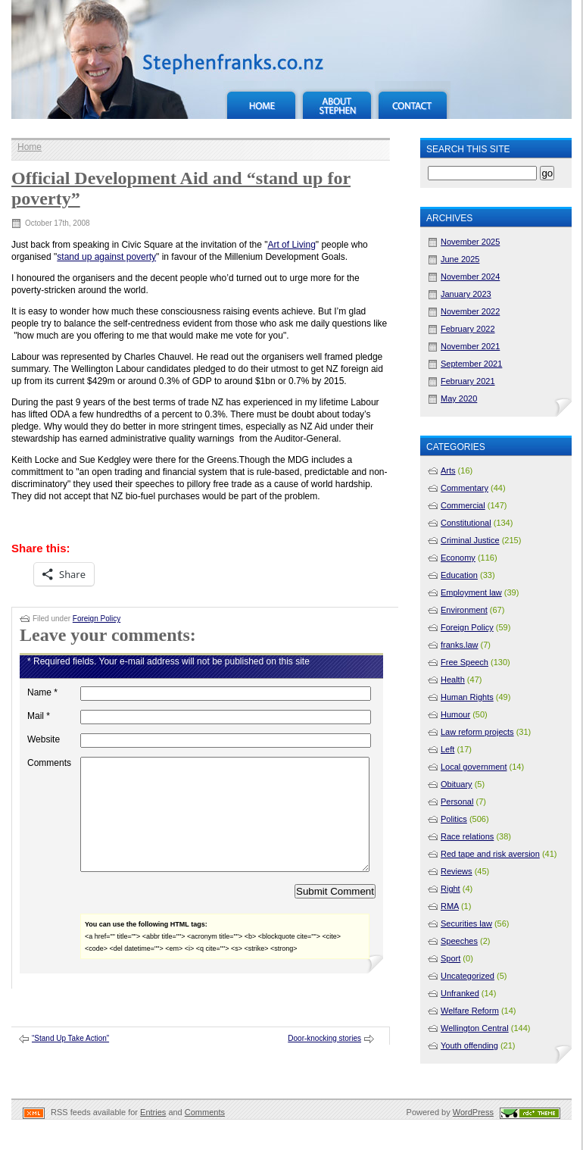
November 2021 (470, 346)
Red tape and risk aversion (490, 853)
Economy (458, 557)
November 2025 (470, 241)
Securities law (466, 923)
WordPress (473, 1134)
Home (261, 100)
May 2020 (459, 398)
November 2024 (470, 276)
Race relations (467, 836)
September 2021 (471, 363)
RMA (450, 906)
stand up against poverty (106, 257)
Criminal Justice (470, 540)
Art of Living (291, 244)
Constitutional (466, 522)
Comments (49, 763)
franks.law (460, 644)
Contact (412, 100)
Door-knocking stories (324, 1061)
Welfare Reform (470, 1010)
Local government (474, 766)
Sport (450, 958)
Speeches (459, 940)
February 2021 (468, 381)
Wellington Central (475, 1028)
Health (453, 679)
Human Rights (467, 697)
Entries (153, 1134)
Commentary (464, 487)
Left (447, 749)
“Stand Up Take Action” (70, 1061)
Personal (457, 801)
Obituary (456, 784)
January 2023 (466, 293)
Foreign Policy (96, 618)
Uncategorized (467, 975)
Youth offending (469, 1045)
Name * (42, 692)
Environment (464, 609)
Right (450, 888)
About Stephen (337, 100)
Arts (448, 470)
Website (43, 739)
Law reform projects (477, 731)
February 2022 (468, 328)
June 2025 (460, 259)
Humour (455, 714)
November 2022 (470, 311)
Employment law (471, 592)
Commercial (463, 505)
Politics (454, 818)
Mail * (38, 716)
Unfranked (460, 993)
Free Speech (464, 662)
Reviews (456, 871)
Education (459, 575)
